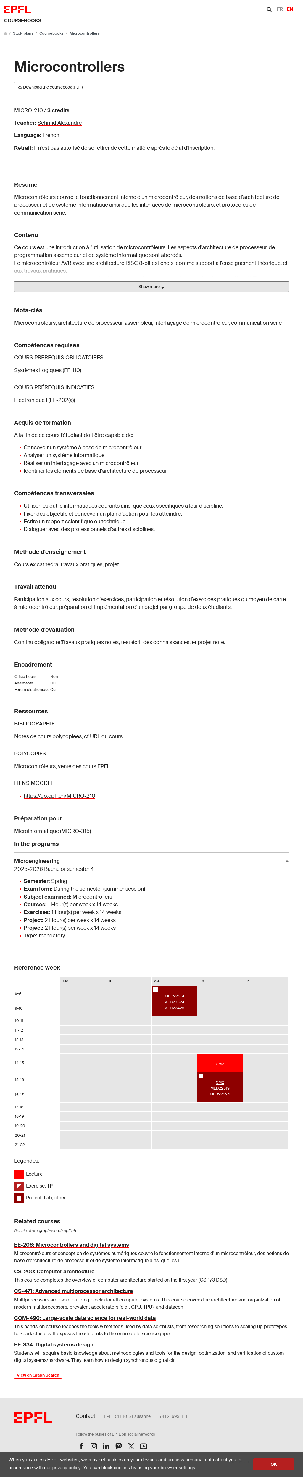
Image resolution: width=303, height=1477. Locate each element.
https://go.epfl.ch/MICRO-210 (59, 796)
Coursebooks (22, 20)
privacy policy (66, 1467)
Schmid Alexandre (60, 123)
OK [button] (273, 1464)
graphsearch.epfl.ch (57, 1230)
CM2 (220, 1063)
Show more (151, 287)
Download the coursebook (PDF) (50, 87)
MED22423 (174, 1008)
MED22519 (174, 996)
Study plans (23, 33)
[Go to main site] (6, 33)
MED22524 (174, 1002)
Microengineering (149, 865)
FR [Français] (280, 9)
